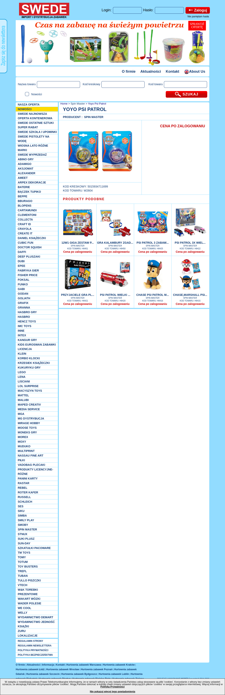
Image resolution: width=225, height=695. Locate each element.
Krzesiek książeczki (34, 363)
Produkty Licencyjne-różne (35, 471)
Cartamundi (27, 210)
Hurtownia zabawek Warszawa (83, 664)
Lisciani (24, 381)
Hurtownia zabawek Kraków (119, 664)
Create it (25, 233)
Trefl (22, 571)
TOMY (22, 557)
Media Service (29, 409)
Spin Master (27, 529)
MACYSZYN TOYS (30, 390)
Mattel (23, 395)
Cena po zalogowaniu (77, 251)
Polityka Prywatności (112, 686)
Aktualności (150, 71)
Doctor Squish (30, 247)
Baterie (24, 187)
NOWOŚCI (24, 109)
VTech (22, 585)
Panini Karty (28, 478)
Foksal (23, 279)
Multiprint (26, 451)
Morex (23, 437)
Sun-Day (24, 543)
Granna (24, 307)
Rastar (23, 483)
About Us (194, 71)
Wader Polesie (29, 603)
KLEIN (22, 353)
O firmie (128, 71)
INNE (21, 330)
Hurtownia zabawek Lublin (114, 674)
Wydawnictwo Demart (35, 617)
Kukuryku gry (29, 367)
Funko (23, 284)
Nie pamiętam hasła (198, 16)
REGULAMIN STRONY (30, 641)
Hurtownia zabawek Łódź (30, 669)
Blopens (24, 205)
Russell (24, 497)
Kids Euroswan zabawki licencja (37, 347)
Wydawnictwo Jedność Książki (36, 624)
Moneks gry (27, 432)
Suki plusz (26, 538)
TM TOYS (24, 552)
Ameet (23, 177)
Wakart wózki (29, 598)
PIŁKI (21, 460)
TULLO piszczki (29, 580)
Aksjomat (25, 168)
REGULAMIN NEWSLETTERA (34, 645)
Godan (23, 293)
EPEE (21, 265)
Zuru (22, 631)
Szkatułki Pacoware (34, 548)
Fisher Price (28, 275)
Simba (22, 515)
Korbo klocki (29, 358)
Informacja (48, 664)
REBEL (22, 487)
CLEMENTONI (27, 214)
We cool (24, 608)
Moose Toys (27, 427)
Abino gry (26, 159)
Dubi (21, 261)
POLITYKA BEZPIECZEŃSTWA (35, 655)
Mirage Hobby (29, 423)
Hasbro (24, 316)
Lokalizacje (28, 635)
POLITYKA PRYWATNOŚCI (33, 650)
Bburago (25, 201)
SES (20, 506)
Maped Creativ (29, 404)
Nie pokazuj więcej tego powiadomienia (112, 691)
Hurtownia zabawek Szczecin (42, 674)
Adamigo (24, 164)
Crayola (24, 228)
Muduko (24, 446)
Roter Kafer (28, 492)
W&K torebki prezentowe (28, 592)
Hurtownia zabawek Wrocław (62, 669)
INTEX (22, 335)
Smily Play (26, 520)
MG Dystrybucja (31, 418)
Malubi (23, 400)
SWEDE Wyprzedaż (32, 154)
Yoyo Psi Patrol (97, 103)
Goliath (24, 298)
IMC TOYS (24, 326)
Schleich (25, 501)
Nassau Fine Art (30, 455)
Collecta (25, 219)
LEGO (22, 372)
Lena (21, 376)
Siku (21, 511)
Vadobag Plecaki (31, 464)
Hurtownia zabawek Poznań (96, 669)
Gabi (21, 289)
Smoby (23, 524)
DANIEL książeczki (32, 238)
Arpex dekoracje (32, 182)
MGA (21, 413)
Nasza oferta (29, 104)
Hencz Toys (27, 321)
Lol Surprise (28, 386)
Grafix (23, 303)
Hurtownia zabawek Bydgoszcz (79, 674)
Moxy (22, 441)
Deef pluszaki (29, 256)
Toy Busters (28, 566)
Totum (23, 561)
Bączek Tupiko (29, 191)
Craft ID (24, 224)
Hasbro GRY (27, 312)
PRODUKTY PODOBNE (84, 199)
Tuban (23, 575)
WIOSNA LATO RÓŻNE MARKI (33, 148)
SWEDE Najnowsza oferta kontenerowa (35, 116)
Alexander (26, 173)
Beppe (22, 196)
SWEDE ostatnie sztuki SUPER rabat (36, 125)
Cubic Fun (25, 242)
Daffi (22, 252)
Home (64, 103)
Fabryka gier (28, 270)
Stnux (22, 534)
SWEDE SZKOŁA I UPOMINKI (37, 132)
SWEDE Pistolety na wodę (33, 139)
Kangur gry (27, 340)
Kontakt (172, 71)
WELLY (22, 612)
